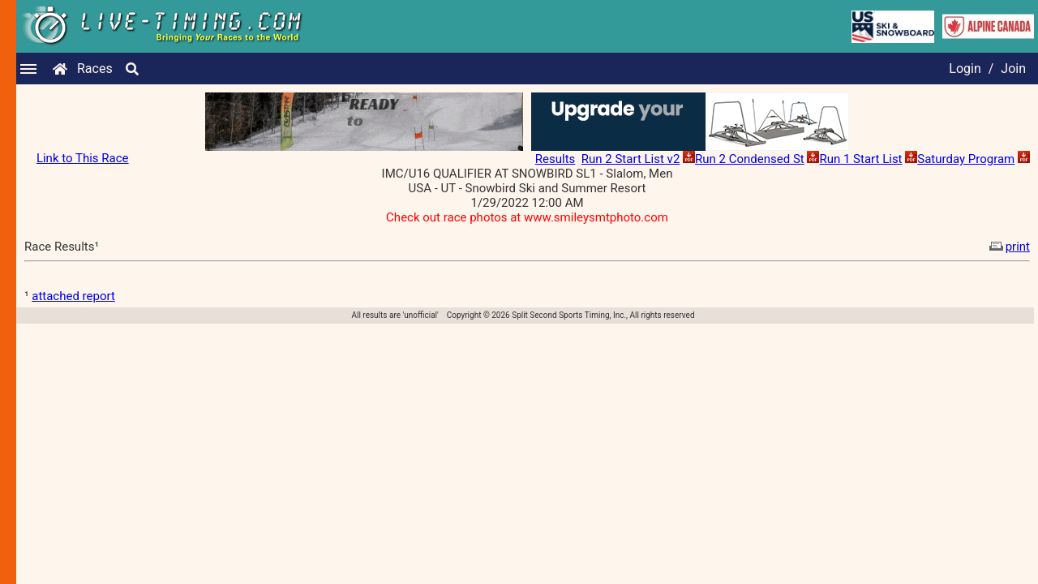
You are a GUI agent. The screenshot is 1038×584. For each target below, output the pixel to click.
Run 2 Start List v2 (630, 159)
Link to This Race (82, 158)
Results (555, 159)
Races (95, 68)
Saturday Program (965, 159)
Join (1013, 68)
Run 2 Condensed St (749, 159)
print (1008, 246)
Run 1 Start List (860, 159)
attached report (73, 296)
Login (964, 68)
